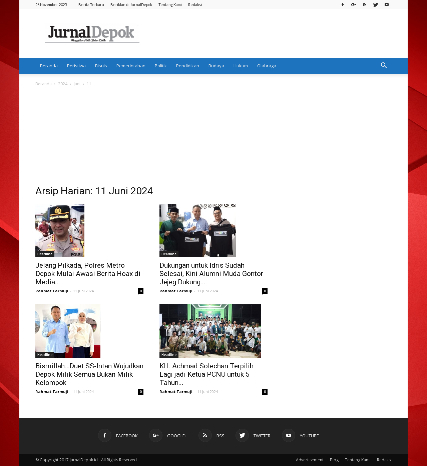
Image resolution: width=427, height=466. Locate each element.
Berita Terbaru (91, 4)
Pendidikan (187, 66)
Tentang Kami (170, 4)
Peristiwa (76, 66)
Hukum (241, 66)
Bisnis (101, 66)
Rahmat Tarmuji (51, 290)
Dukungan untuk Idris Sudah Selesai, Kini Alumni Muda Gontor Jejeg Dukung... (211, 273)
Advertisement (310, 460)
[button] (384, 66)
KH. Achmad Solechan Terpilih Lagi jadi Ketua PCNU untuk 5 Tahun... (206, 374)
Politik (161, 66)
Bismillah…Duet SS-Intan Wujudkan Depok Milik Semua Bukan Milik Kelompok (89, 374)
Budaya (216, 66)
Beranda (49, 66)
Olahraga (266, 66)
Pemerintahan (130, 66)
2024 (62, 84)
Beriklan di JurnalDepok (131, 4)
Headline (44, 254)
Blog (334, 460)
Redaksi (195, 4)
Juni (77, 84)
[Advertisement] (213, 137)
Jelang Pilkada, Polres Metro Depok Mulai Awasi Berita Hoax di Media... (87, 273)
